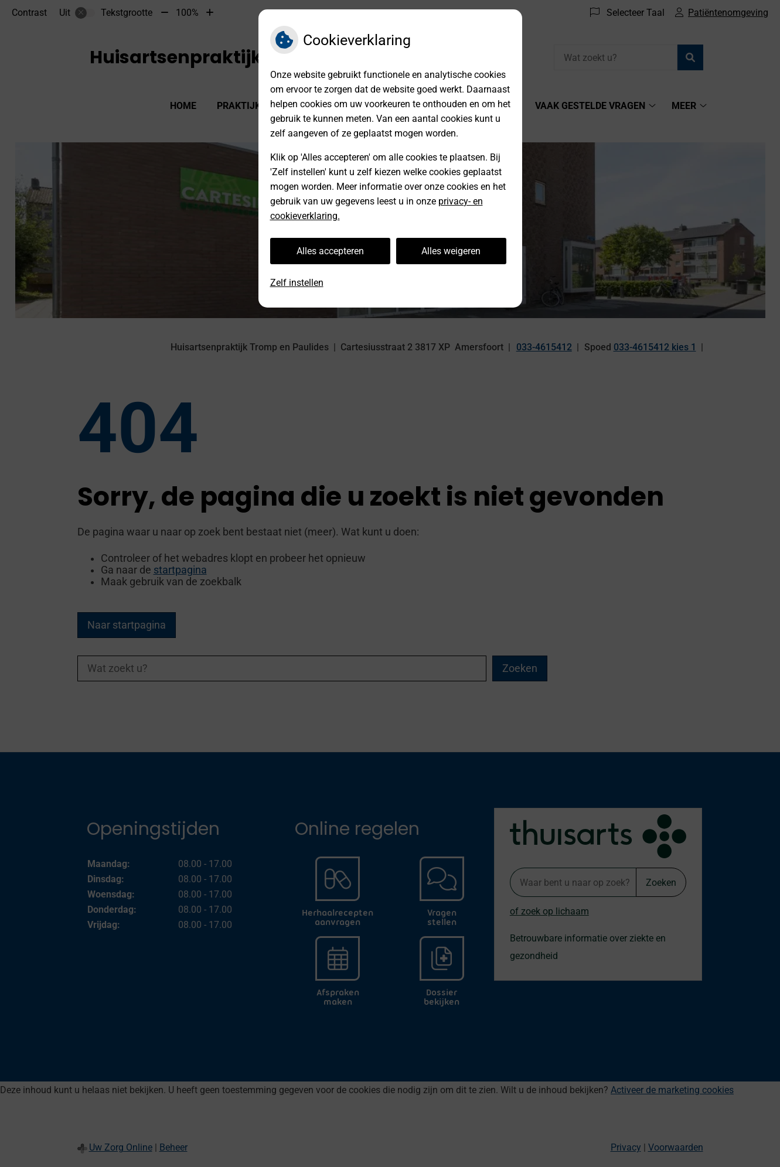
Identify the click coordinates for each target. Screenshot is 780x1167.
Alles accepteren (330, 251)
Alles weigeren (451, 251)
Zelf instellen (296, 282)
